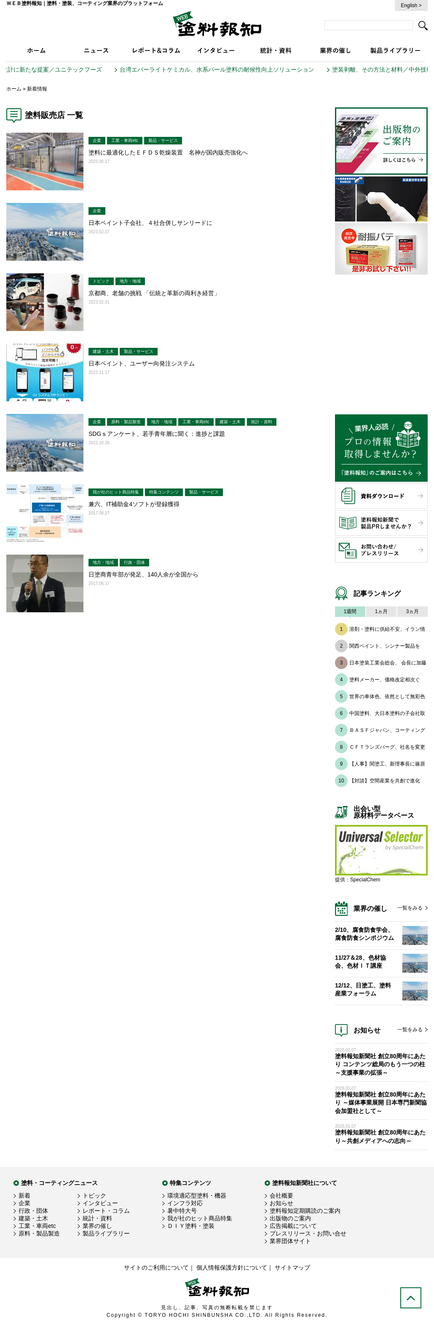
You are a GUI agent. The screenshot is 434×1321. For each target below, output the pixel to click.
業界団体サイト (290, 1241)
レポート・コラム (106, 1210)
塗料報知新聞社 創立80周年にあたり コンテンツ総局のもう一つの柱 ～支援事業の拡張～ (380, 1064)
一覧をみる (410, 907)
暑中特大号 (182, 1210)
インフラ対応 (185, 1203)
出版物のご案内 (290, 1218)
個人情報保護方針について (231, 1267)
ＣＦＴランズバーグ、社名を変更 (387, 747)
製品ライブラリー (106, 1233)
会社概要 (281, 1195)
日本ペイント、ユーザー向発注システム (141, 363)
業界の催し (97, 1225)
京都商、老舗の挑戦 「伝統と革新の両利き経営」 (154, 293)
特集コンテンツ (164, 492)
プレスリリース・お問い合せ (308, 1233)
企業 (97, 140)
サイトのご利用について (156, 1267)
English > (411, 5)
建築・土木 (103, 351)
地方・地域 (130, 281)
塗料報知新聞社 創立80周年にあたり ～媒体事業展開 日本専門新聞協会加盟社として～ (381, 1102)
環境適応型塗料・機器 (196, 1195)
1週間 (350, 611)
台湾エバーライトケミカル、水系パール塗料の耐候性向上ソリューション (226, 69)
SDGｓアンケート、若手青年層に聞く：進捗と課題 (156, 433)
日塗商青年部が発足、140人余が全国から (143, 574)
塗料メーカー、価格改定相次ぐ (384, 680)
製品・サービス (163, 140)
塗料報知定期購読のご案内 (305, 1210)
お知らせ (281, 1203)
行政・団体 (134, 562)
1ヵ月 (381, 611)
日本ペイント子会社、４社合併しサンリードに (150, 222)
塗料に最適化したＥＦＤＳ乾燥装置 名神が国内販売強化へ (168, 152)
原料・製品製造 (126, 421)
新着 (24, 1195)
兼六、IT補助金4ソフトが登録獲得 (133, 504)
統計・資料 (261, 421)
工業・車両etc (124, 140)
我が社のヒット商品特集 (116, 492)
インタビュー (100, 1203)
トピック (101, 281)
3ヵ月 (412, 611)
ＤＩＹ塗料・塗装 (190, 1225)
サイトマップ (292, 1267)
